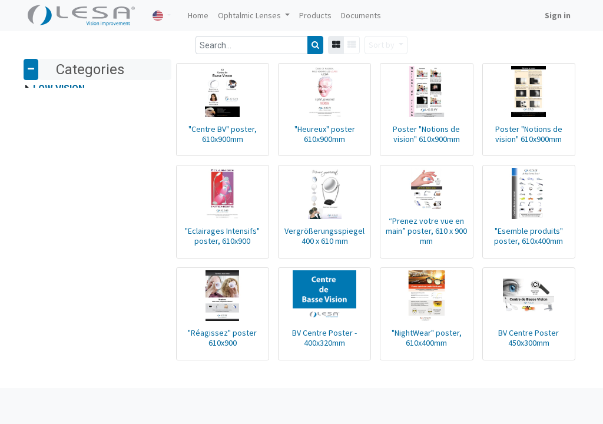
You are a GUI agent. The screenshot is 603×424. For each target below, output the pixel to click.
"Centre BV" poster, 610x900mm (197, 141)
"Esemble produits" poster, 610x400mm (525, 250)
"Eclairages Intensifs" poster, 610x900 (196, 250)
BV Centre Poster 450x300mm (525, 360)
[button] (386, 45)
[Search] (315, 45)
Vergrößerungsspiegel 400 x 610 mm (306, 250)
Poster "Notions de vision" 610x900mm (415, 141)
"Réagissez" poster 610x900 (196, 360)
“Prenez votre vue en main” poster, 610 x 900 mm (415, 246)
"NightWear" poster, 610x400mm (415, 360)
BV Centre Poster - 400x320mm (306, 360)
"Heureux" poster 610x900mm (306, 141)
